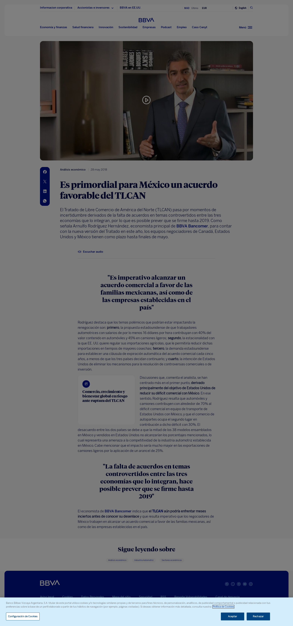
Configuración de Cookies (23, 616)
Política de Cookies (223, 606)
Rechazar (258, 616)
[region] (146, 611)
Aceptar (232, 616)
